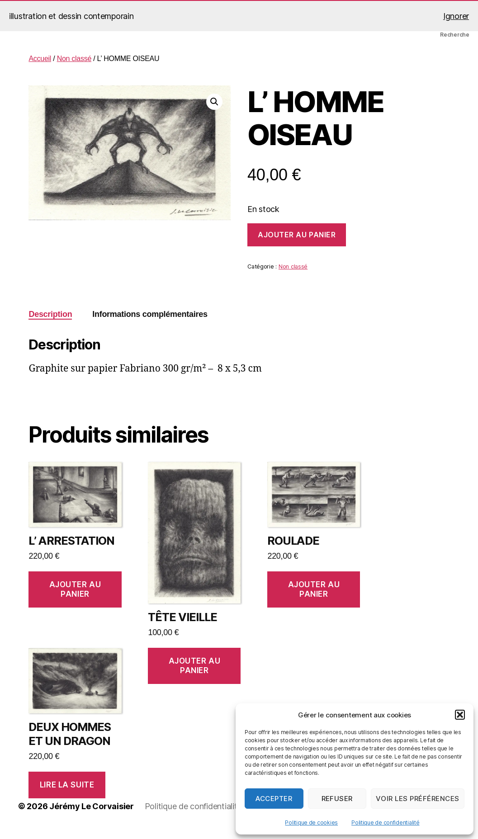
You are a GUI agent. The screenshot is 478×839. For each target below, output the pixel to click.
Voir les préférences (417, 798)
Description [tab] (50, 314)
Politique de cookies (311, 822)
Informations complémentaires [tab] (150, 314)
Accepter (274, 798)
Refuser (337, 798)
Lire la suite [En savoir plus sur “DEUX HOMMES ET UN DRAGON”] (67, 784)
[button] (459, 714)
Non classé (74, 58)
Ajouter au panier (297, 234)
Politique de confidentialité (385, 822)
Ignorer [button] (456, 16)
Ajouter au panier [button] (75, 589)
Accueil (39, 58)
